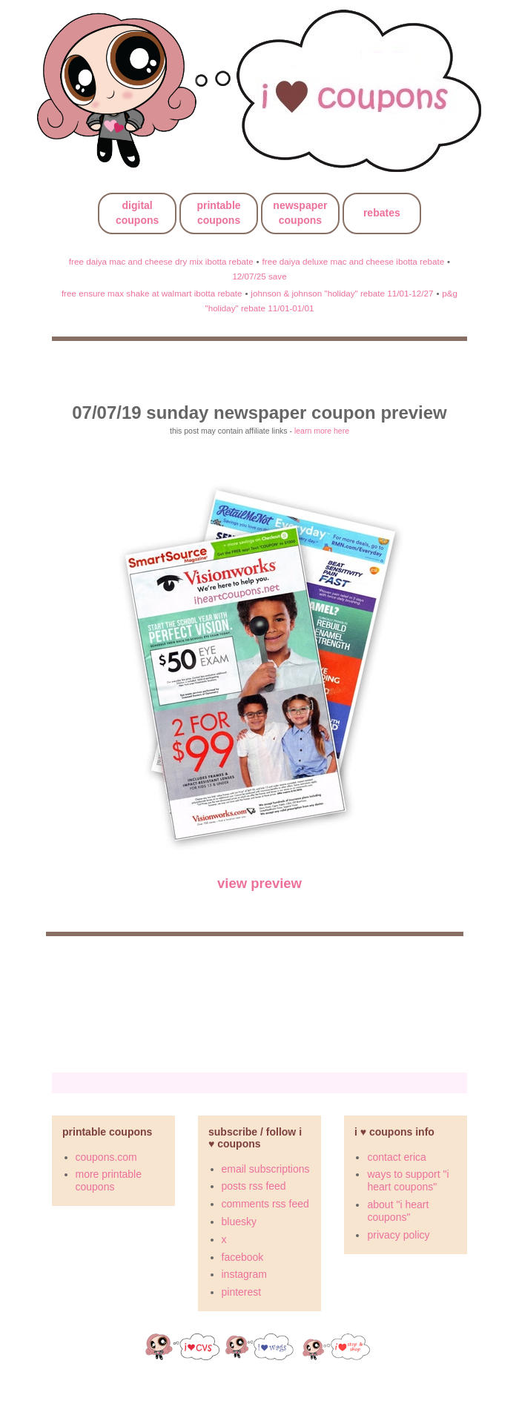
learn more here (321, 430)
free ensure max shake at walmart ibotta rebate (152, 293)
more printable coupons (109, 1180)
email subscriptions (266, 1169)
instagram (244, 1274)
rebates (381, 213)
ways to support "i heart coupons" (408, 1180)
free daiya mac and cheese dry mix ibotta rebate (161, 261)
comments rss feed (265, 1204)
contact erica (396, 1157)
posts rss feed (254, 1186)
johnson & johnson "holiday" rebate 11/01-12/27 (342, 293)
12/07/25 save (259, 276)
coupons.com (106, 1157)
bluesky (239, 1221)
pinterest (242, 1292)
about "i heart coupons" (398, 1211)
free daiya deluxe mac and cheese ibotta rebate (353, 261)
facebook (243, 1257)
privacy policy (398, 1235)
